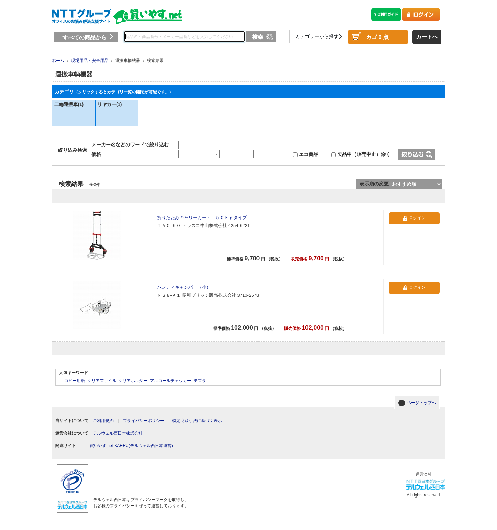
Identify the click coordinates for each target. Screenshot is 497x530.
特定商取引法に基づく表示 (197, 420)
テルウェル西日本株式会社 (118, 433)
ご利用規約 (103, 420)
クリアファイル (101, 380)
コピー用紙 (74, 380)
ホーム (58, 60)
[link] (138, 477)
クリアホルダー (132, 380)
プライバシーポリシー (143, 420)
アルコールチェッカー (170, 380)
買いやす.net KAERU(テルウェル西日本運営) (131, 445)
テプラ (200, 380)
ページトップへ (421, 402)
